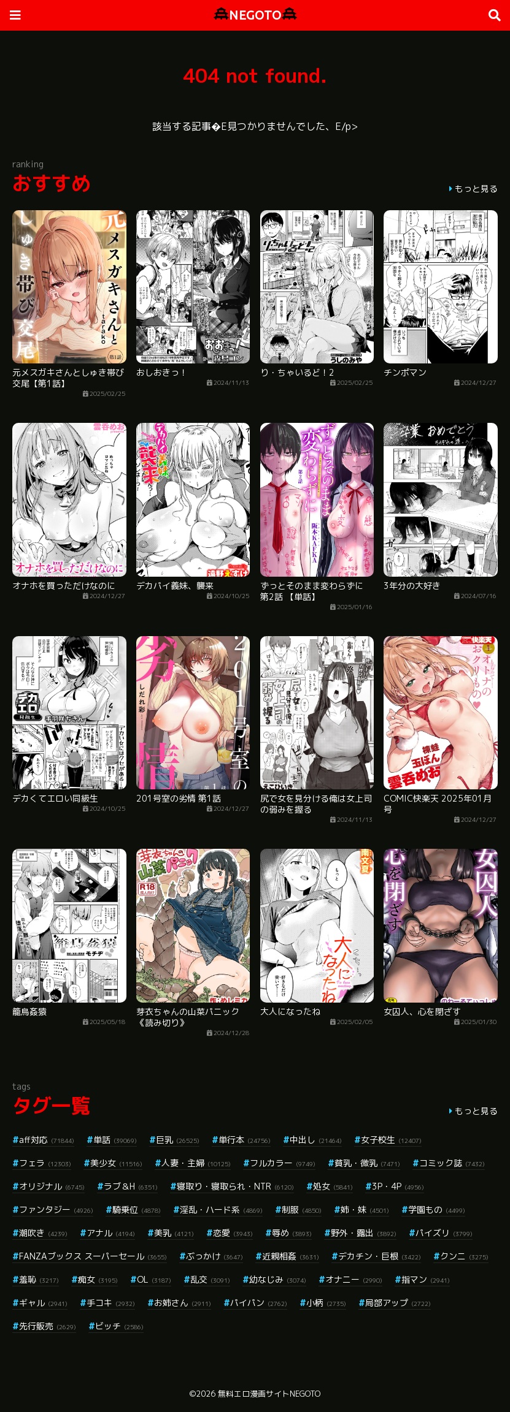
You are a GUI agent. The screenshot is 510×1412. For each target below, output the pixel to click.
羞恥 (39, 1279)
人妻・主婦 (196, 1163)
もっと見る (476, 188)
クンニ (464, 1256)
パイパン (258, 1302)
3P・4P (398, 1186)
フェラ (45, 1163)
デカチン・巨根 (379, 1256)
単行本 (244, 1139)
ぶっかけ (214, 1256)
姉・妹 (365, 1209)
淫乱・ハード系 (221, 1209)
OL (154, 1279)
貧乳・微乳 (367, 1163)
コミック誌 (452, 1163)
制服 (302, 1209)
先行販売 (47, 1326)
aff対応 (46, 1139)
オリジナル (52, 1186)
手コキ (111, 1302)
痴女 (98, 1279)
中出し (316, 1139)
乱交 (210, 1279)
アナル (111, 1233)
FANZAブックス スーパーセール (93, 1256)
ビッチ (119, 1326)
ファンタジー (56, 1209)
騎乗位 (136, 1209)
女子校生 (391, 1139)
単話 (115, 1139)
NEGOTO (255, 15)
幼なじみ (277, 1279)
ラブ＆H (131, 1186)
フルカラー (282, 1163)
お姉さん (182, 1302)
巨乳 (177, 1139)
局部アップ (398, 1302)
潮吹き (43, 1233)
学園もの (436, 1209)
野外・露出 (363, 1233)
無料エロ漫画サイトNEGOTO (269, 1393)
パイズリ (444, 1233)
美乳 (174, 1233)
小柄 (326, 1302)
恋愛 (233, 1233)
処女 (333, 1186)
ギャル (43, 1302)
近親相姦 (290, 1256)
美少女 (116, 1163)
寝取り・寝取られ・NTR (235, 1186)
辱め (292, 1233)
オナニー (353, 1279)
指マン (425, 1279)
